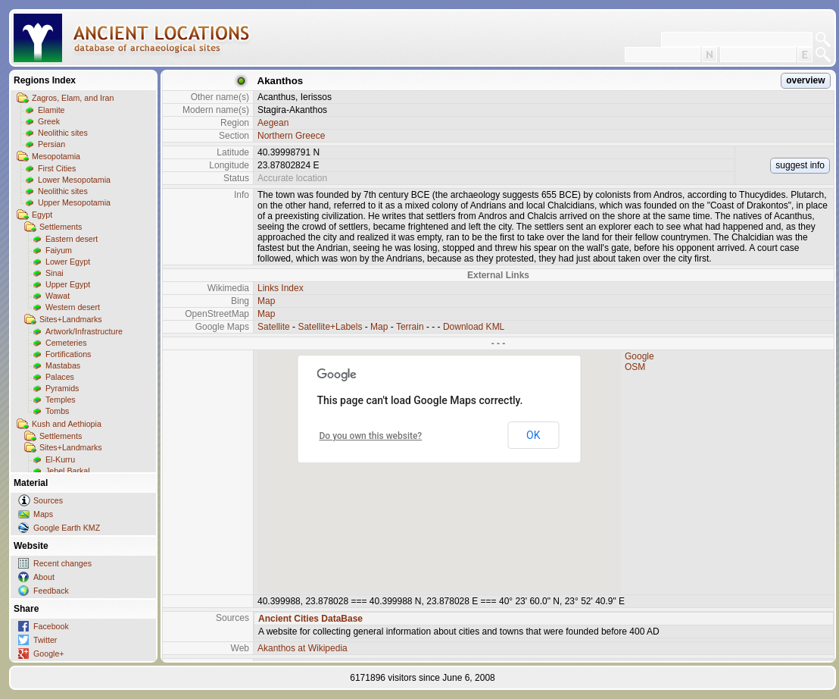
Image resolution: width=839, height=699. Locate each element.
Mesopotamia (56, 156)
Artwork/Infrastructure (84, 331)
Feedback (51, 590)
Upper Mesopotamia (74, 202)
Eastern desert (71, 238)
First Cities (57, 168)
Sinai (54, 272)
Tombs (57, 410)
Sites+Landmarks (70, 319)
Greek (49, 121)
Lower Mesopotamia (74, 179)
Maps (43, 514)
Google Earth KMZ (66, 527)
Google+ (48, 653)
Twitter (45, 639)
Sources (48, 500)
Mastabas (62, 365)
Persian (51, 144)
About (44, 576)
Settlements (60, 226)
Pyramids (62, 388)
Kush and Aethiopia (66, 423)
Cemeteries (65, 342)
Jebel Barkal (67, 470)
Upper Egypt (67, 284)
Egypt (42, 214)
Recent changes (62, 563)
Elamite (51, 109)
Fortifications (68, 354)
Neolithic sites (63, 132)
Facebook (51, 626)
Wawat (57, 295)
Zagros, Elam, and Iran (73, 97)
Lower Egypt (67, 261)
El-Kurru (60, 459)
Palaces (59, 376)
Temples (60, 399)
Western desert (72, 307)
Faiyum (58, 250)
